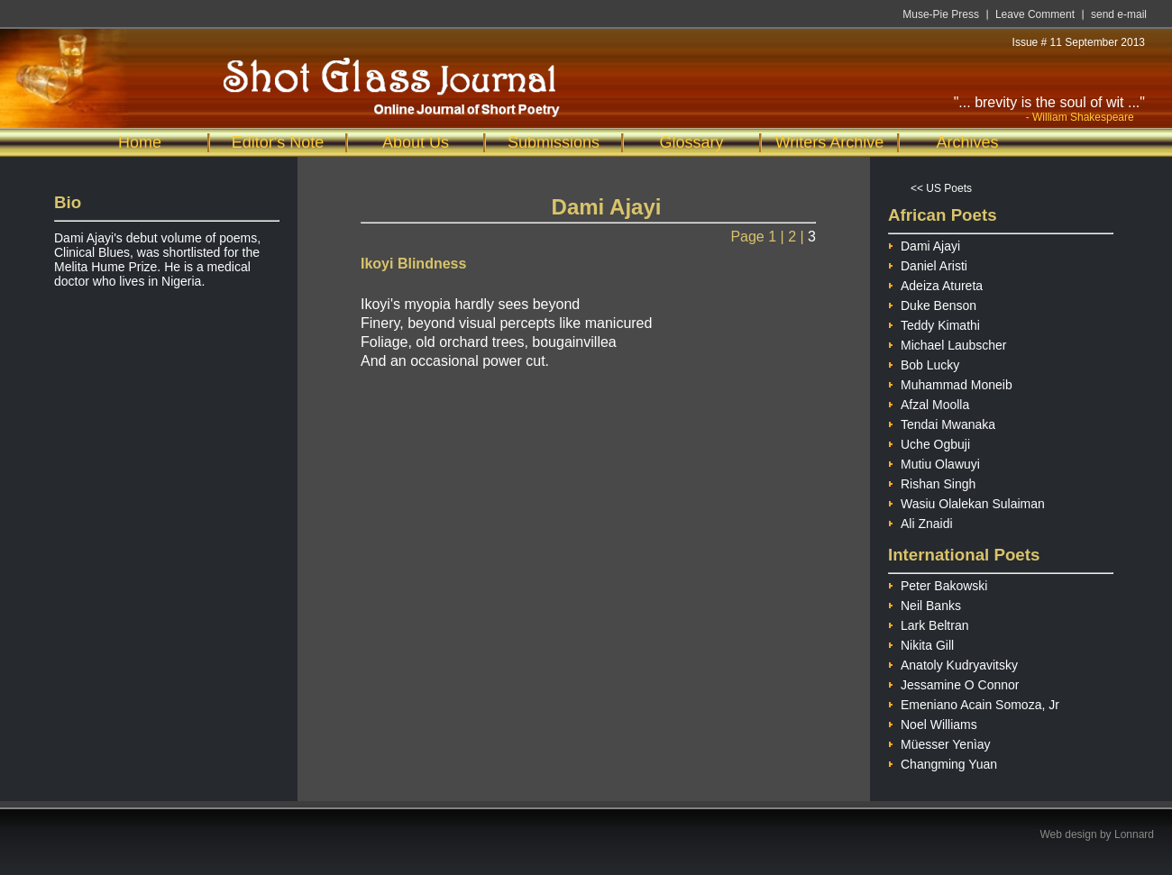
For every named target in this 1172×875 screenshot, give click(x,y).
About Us (415, 142)
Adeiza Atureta (935, 283)
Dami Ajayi (924, 243)
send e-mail (1119, 14)
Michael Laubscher (947, 342)
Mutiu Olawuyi (934, 461)
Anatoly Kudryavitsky (953, 662)
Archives (967, 142)
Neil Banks (924, 603)
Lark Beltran (928, 623)
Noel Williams (932, 722)
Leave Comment (1035, 14)
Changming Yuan (942, 761)
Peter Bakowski (937, 583)
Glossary (691, 142)
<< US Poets (941, 188)
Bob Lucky (923, 362)
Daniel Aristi (927, 263)
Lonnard (1134, 834)
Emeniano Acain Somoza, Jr (973, 702)
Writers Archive (829, 142)
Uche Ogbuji (929, 442)
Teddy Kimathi (934, 323)
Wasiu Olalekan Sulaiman (966, 501)
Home (139, 142)
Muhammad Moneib (950, 382)
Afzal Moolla (928, 402)
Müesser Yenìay (939, 742)
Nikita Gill (921, 642)
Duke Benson (932, 303)
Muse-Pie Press (940, 14)
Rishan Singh (931, 481)
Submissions (554, 142)
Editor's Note (278, 142)
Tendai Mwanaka (941, 422)
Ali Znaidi (920, 521)
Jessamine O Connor (954, 682)
